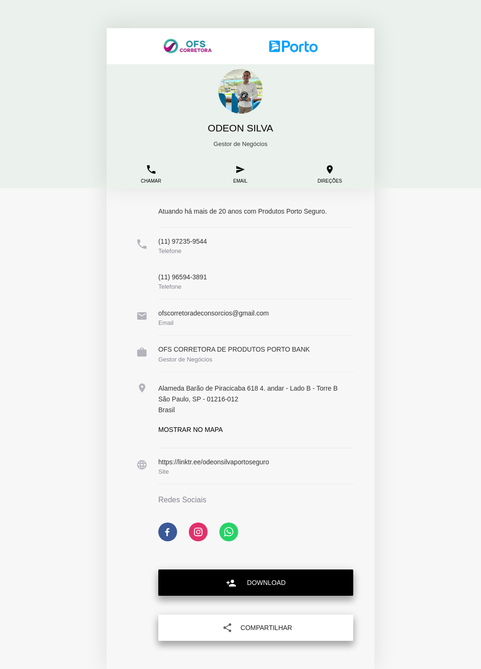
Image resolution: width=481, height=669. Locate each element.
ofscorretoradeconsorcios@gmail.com (213, 313)
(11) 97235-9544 (182, 241)
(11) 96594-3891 (182, 277)
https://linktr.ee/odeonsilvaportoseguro (213, 462)
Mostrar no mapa (190, 429)
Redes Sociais (182, 500)
